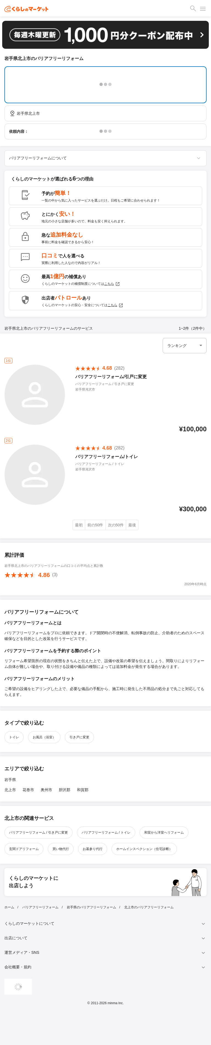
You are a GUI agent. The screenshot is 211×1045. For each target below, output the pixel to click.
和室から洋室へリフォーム (164, 832)
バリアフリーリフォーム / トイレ (106, 832)
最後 (132, 525)
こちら (112, 284)
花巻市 (28, 790)
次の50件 (116, 525)
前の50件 (95, 525)
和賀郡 (82, 790)
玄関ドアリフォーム (24, 849)
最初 (79, 525)
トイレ (14, 737)
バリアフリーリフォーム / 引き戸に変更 (38, 832)
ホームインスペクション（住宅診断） (144, 849)
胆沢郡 (64, 790)
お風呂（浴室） (44, 737)
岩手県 (10, 779)
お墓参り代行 (92, 849)
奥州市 (46, 790)
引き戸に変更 (79, 737)
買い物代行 (60, 849)
